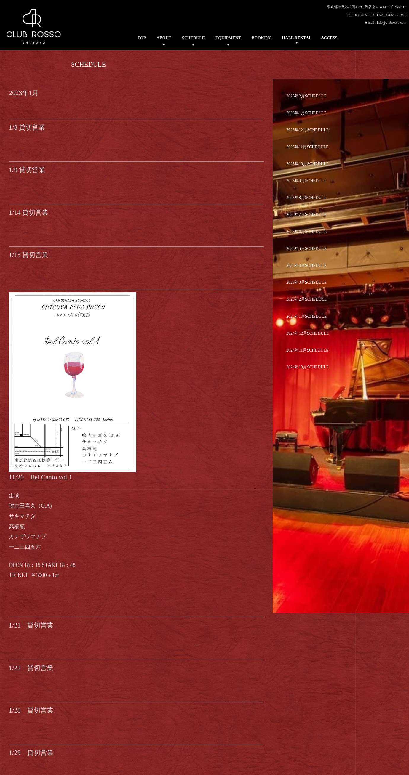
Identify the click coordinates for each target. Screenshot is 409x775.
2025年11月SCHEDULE (307, 147)
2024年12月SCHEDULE (307, 333)
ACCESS (329, 38)
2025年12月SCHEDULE (307, 130)
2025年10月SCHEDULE (307, 164)
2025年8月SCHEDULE (306, 197)
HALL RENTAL (296, 38)
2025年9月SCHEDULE (306, 181)
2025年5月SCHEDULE (306, 248)
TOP (142, 38)
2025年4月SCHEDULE (306, 265)
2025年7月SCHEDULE (306, 214)
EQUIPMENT (228, 38)
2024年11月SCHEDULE (307, 350)
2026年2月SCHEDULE (306, 96)
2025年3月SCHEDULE (306, 282)
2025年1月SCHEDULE (306, 316)
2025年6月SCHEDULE (306, 232)
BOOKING (262, 38)
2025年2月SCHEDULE (306, 299)
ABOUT (163, 38)
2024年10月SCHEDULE (307, 367)
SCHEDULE (193, 38)
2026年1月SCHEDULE (306, 113)
